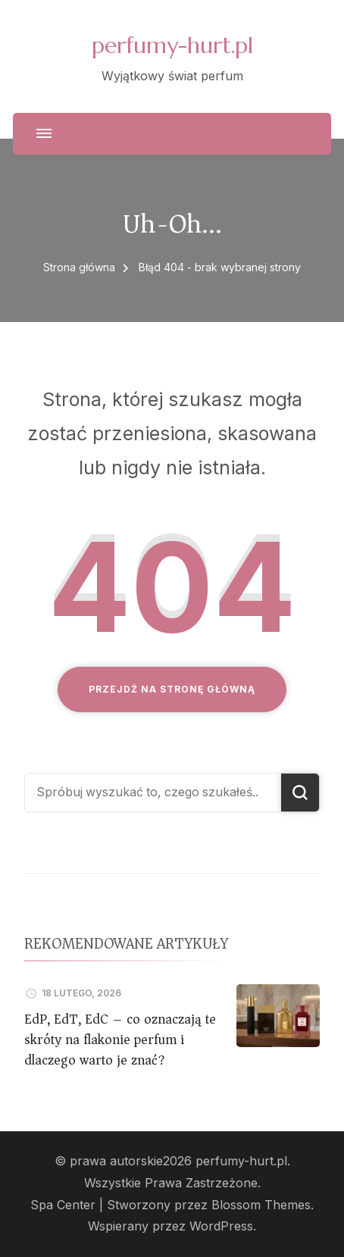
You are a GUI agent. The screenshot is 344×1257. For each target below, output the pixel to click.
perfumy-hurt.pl (172, 45)
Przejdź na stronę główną (172, 689)
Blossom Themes (261, 1205)
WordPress (221, 1226)
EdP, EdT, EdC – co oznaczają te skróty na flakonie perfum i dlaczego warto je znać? (120, 1039)
